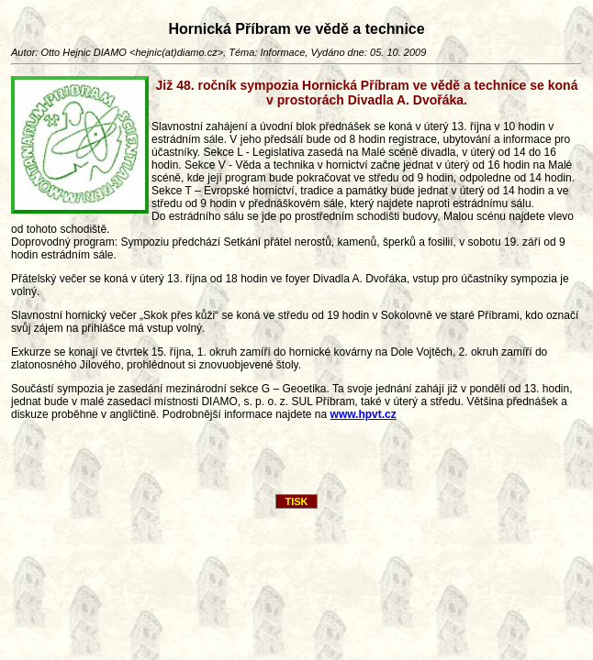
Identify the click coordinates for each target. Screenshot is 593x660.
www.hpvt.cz (363, 414)
